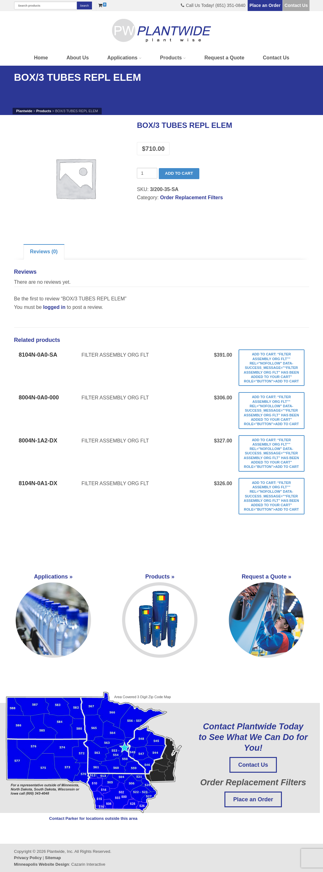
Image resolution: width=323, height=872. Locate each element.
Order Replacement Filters (191, 197)
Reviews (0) (44, 251)
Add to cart (179, 173)
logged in (54, 307)
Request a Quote (224, 57)
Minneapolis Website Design (41, 864)
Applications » (53, 615)
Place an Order (265, 5)
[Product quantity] (147, 173)
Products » (159, 615)
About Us (78, 57)
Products (171, 57)
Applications (122, 57)
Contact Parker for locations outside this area (93, 818)
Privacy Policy (28, 857)
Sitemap (53, 857)
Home (41, 57)
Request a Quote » (266, 615)
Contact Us (296, 5)
